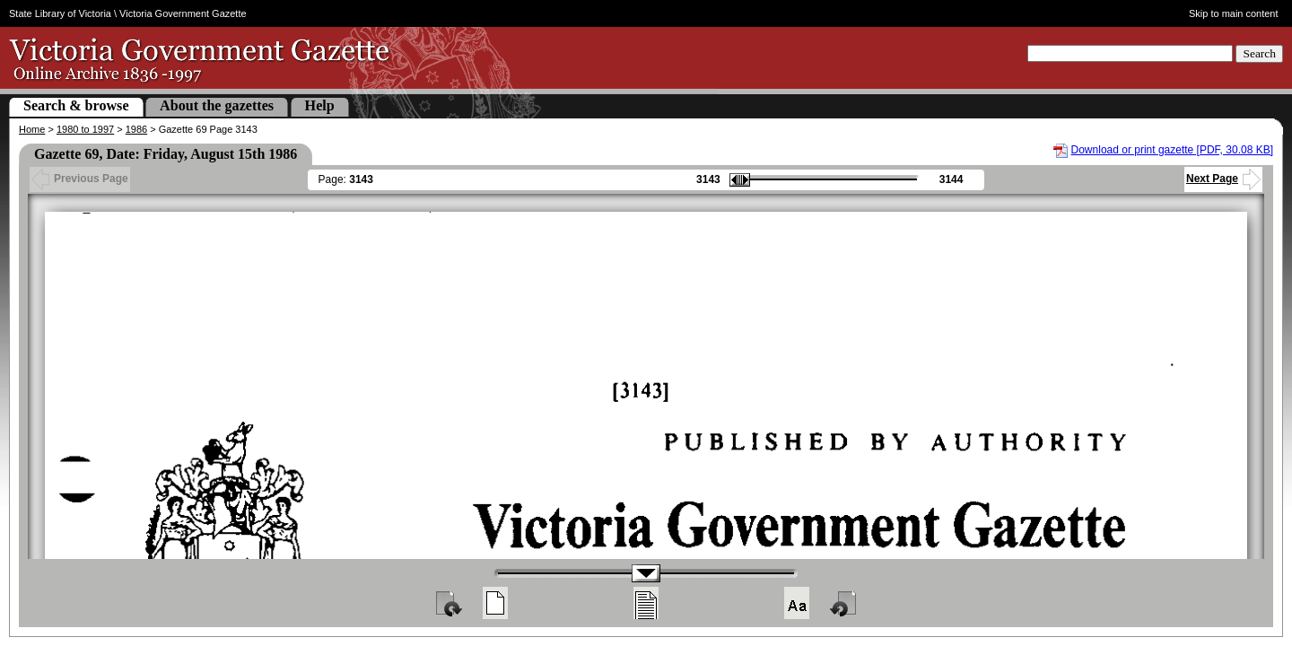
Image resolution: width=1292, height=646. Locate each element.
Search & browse (76, 105)
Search (1259, 53)
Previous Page (79, 178)
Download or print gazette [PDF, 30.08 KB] (1172, 150)
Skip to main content (1234, 13)
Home (32, 129)
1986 (136, 129)
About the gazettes (217, 105)
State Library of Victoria (60, 13)
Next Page (1223, 178)
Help (320, 105)
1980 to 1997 (85, 129)
